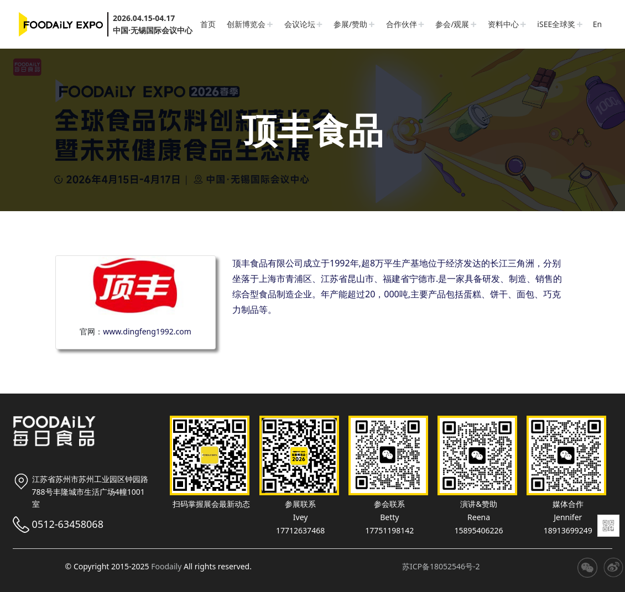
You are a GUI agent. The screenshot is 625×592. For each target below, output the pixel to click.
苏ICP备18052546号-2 (441, 566)
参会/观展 (452, 24)
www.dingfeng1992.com (147, 331)
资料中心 (503, 24)
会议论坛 (299, 24)
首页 (208, 24)
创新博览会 (246, 24)
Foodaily (166, 566)
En (597, 24)
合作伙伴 (401, 24)
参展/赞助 (350, 24)
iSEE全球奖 (556, 24)
